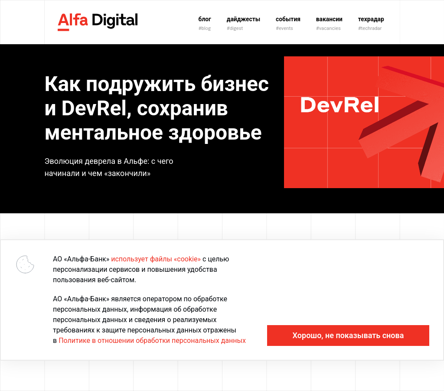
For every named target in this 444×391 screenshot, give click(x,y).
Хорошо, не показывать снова (348, 335)
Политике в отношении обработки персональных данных (152, 340)
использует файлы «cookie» (156, 259)
